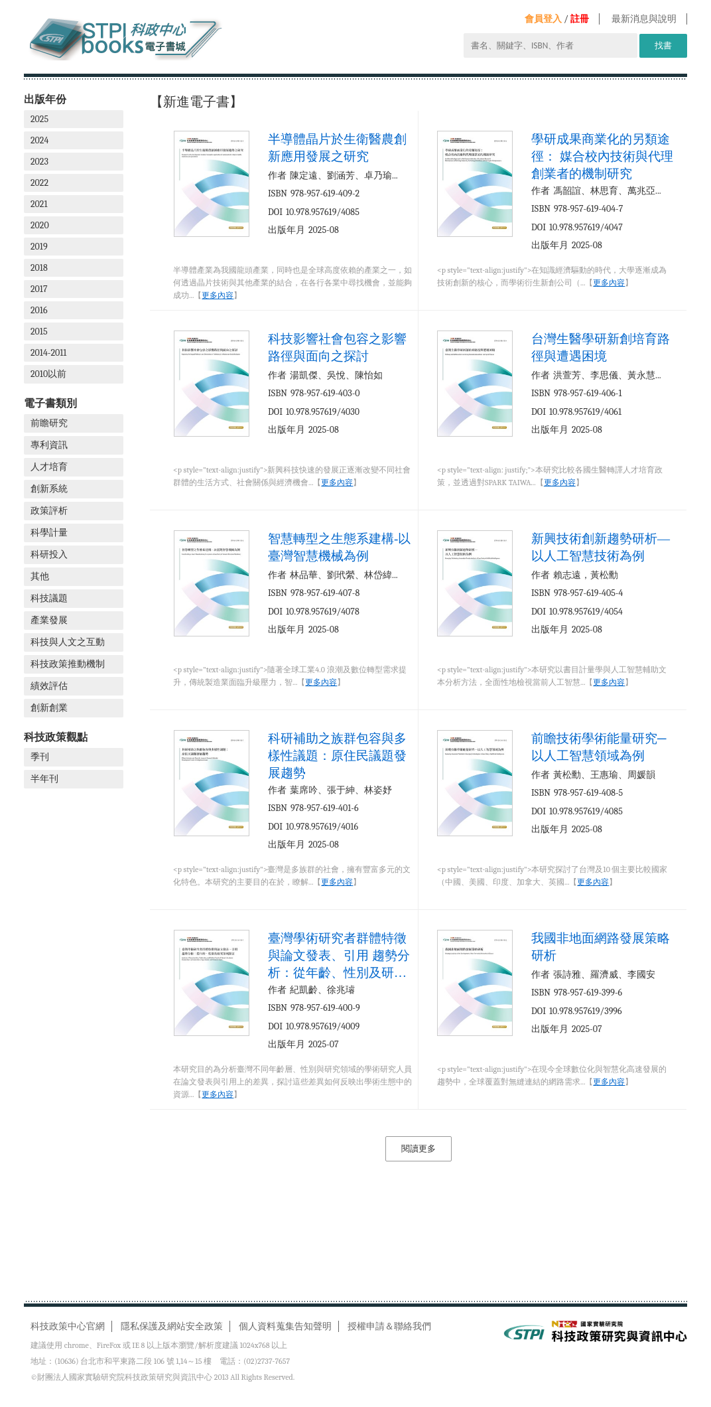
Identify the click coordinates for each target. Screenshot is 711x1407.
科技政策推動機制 (68, 664)
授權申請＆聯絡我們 (389, 1326)
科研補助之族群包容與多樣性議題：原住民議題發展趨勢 (337, 755)
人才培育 (49, 467)
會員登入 (543, 19)
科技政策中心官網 (68, 1326)
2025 (39, 119)
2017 (39, 289)
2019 (39, 246)
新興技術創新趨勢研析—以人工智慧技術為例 (600, 547)
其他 (40, 576)
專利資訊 (49, 445)
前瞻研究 (49, 423)
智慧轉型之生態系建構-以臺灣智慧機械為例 (339, 547)
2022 (39, 182)
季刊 (40, 757)
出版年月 (286, 230)
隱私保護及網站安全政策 (172, 1326)
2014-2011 (48, 352)
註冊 (579, 19)
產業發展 (49, 620)
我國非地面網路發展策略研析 (600, 946)
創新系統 (49, 488)
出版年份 (45, 99)
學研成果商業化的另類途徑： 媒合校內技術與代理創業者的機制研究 (602, 156)
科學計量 (49, 532)
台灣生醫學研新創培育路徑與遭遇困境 (600, 347)
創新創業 (49, 707)
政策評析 (49, 510)
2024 (39, 140)
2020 (40, 225)
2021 (39, 204)
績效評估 (49, 686)
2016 (39, 310)
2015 (39, 331)
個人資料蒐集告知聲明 (285, 1326)
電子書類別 (50, 403)
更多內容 (217, 295)
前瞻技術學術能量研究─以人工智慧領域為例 (598, 747)
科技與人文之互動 (68, 642)
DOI (275, 212)
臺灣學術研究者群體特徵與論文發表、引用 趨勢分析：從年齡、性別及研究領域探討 (339, 955)
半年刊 (44, 778)
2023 (39, 161)
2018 (39, 267)
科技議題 (49, 598)
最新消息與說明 (644, 19)
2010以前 (48, 374)
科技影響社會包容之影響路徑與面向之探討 (337, 347)
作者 (277, 175)
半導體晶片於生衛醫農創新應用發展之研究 (337, 147)
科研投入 (49, 554)
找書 (663, 45)
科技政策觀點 (56, 737)
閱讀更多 (418, 1148)
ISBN (277, 193)
